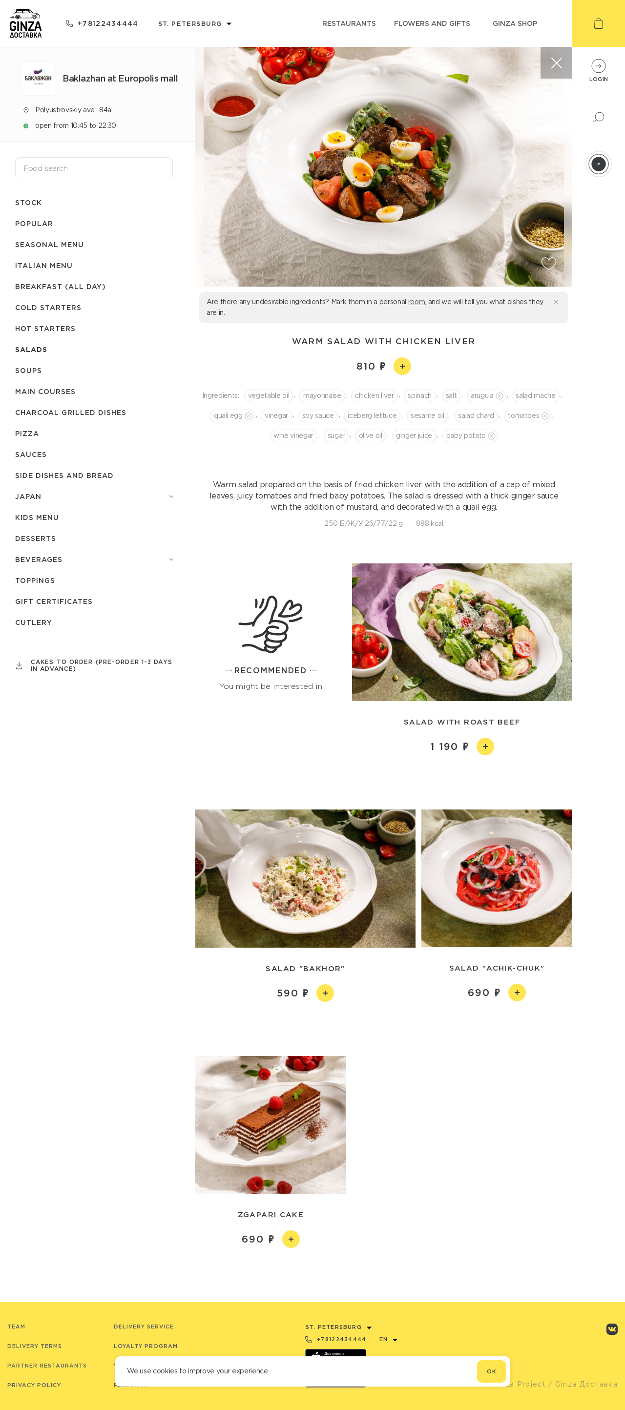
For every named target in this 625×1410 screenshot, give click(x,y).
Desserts (35, 538)
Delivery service (144, 1326)
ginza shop (515, 23)
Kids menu (37, 517)
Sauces (31, 454)
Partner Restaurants (47, 1366)
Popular (34, 223)
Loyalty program (146, 1346)
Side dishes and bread (64, 475)
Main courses (45, 391)
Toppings (35, 580)
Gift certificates (54, 601)
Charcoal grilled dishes (70, 412)
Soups (28, 370)
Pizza (27, 433)
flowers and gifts (432, 23)
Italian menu (44, 265)
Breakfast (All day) (60, 286)
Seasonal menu (49, 244)
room (416, 302)
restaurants (349, 23)
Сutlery (33, 622)
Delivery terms (34, 1346)
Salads (31, 349)
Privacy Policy (34, 1385)
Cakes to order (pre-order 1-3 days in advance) (101, 665)
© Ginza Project (514, 1384)
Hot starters (45, 328)
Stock (28, 202)
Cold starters (48, 307)
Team (16, 1326)
